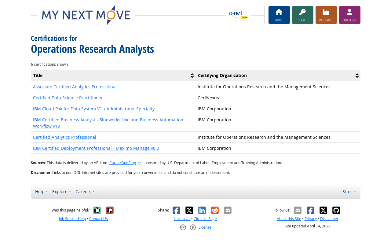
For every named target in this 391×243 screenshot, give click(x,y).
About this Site (289, 218)
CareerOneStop (122, 162)
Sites (348, 191)
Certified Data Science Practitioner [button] (68, 98)
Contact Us (98, 218)
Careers (83, 191)
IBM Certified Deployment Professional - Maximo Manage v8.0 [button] (96, 148)
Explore (60, 191)
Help (40, 191)
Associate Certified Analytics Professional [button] (75, 87)
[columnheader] (113, 75)
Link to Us (182, 218)
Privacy (311, 218)
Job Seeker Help (72, 218)
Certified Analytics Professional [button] (64, 137)
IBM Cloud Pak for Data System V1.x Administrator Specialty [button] (94, 109)
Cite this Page (205, 218)
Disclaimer (329, 218)
